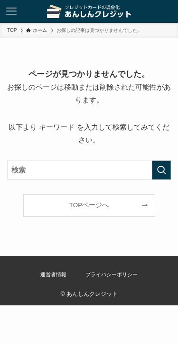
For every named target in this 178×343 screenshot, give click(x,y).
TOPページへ (89, 205)
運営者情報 (53, 274)
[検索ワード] (89, 170)
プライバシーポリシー (111, 274)
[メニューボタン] (11, 11)
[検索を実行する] (161, 170)
